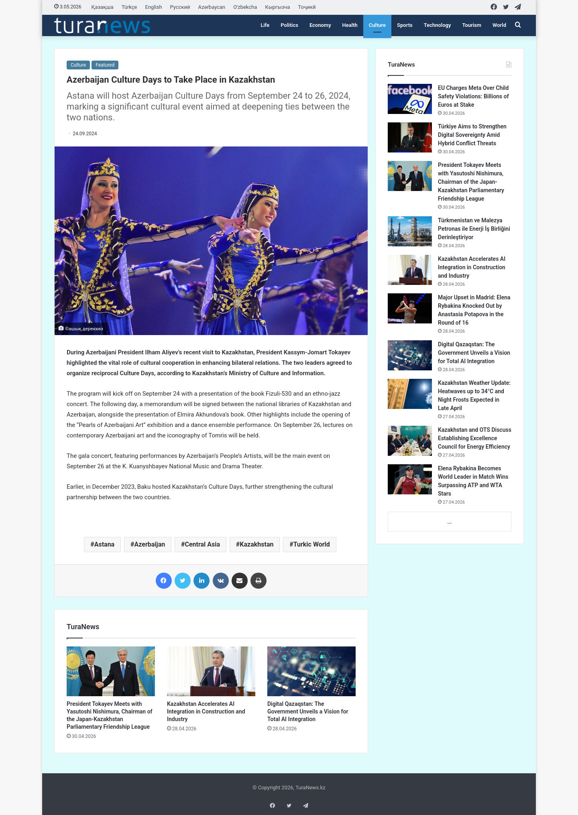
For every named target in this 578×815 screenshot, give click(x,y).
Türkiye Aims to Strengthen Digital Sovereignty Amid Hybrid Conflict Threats (472, 134)
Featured (105, 65)
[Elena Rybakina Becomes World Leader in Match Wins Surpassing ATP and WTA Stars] (410, 479)
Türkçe (129, 7)
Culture (377, 25)
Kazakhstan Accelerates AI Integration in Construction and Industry (206, 711)
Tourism (471, 25)
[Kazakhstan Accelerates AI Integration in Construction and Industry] (211, 671)
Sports (405, 25)
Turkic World (311, 544)
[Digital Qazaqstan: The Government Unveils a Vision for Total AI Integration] (311, 671)
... (449, 522)
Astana (104, 544)
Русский (180, 7)
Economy (320, 25)
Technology (437, 25)
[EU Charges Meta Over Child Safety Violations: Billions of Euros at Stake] (410, 99)
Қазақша (103, 7)
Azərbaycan (212, 7)
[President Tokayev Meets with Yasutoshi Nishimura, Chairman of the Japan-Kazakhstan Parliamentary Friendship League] (111, 671)
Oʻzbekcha (245, 7)
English (153, 7)
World (499, 25)
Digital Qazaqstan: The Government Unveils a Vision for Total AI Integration (307, 711)
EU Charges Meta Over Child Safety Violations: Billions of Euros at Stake (473, 96)
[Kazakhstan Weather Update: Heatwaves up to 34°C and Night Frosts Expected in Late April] (410, 394)
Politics (289, 25)
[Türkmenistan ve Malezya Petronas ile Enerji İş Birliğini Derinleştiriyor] (410, 231)
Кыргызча (277, 7)
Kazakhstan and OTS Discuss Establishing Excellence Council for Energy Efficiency (474, 438)
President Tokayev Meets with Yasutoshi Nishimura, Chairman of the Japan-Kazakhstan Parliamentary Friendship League (471, 182)
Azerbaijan (149, 544)
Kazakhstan (256, 544)
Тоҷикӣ (306, 7)
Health (350, 25)
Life (265, 25)
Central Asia (202, 544)
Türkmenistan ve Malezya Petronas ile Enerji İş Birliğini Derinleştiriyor (474, 228)
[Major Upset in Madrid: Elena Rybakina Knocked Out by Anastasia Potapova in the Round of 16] (410, 308)
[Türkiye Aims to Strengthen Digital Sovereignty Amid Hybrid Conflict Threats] (410, 137)
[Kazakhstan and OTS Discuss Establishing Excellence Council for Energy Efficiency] (410, 441)
